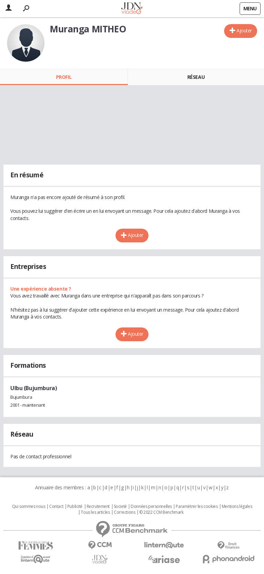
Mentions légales (237, 506)
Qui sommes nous (28, 506)
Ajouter (244, 30)
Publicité (74, 506)
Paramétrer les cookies (197, 506)
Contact (56, 506)
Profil (64, 77)
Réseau (196, 77)
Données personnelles (151, 506)
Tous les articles (95, 512)
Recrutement (98, 506)
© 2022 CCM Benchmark (161, 512)
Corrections (124, 512)
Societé (120, 506)
